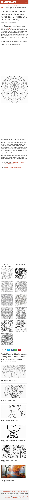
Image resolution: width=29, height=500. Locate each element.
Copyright (14, 491)
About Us (25, 491)
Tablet (22, 162)
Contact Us (8, 491)
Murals (3, 481)
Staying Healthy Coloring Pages (9, 380)
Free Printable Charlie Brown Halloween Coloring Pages (14, 440)
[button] (26, 2)
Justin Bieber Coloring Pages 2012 (9, 420)
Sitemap (4, 491)
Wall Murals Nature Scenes (7, 480)
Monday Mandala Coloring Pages (13, 167)
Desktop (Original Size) (8, 163)
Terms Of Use (19, 491)
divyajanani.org (8, 1)
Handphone (15, 162)
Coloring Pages (4, 22)
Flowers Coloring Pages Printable (9, 460)
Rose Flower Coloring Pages (8, 400)
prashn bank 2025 (20, 497)
